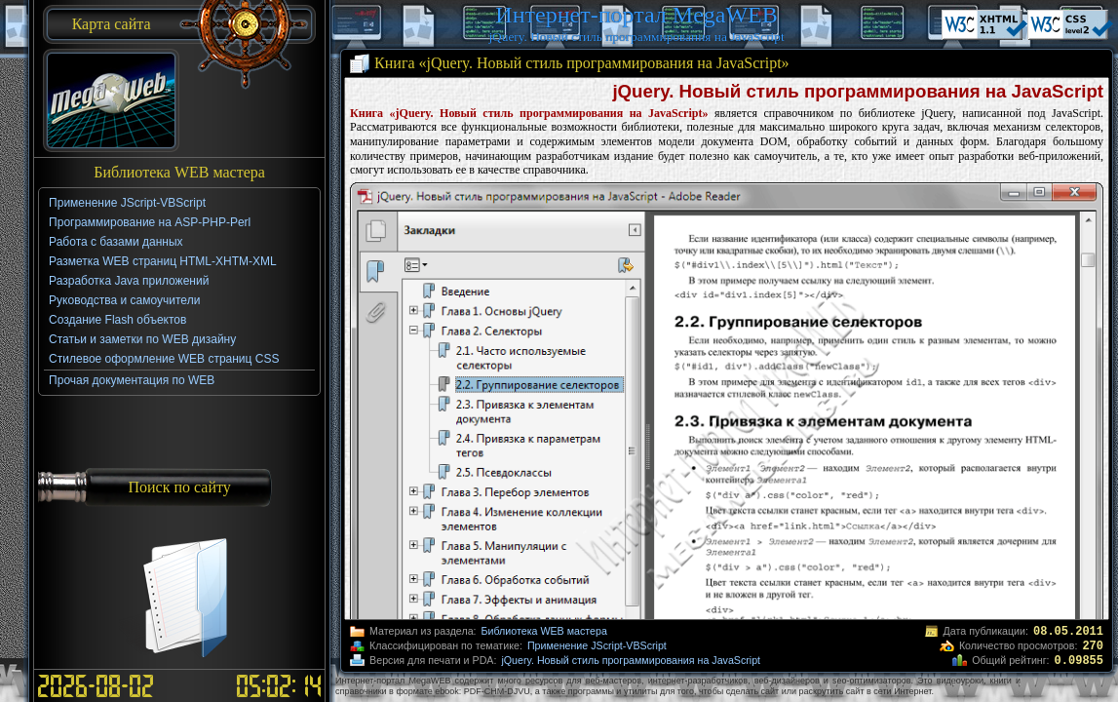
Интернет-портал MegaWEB (636, 14)
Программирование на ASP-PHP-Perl (150, 222)
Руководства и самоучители (124, 300)
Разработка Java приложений (129, 281)
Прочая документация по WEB (131, 380)
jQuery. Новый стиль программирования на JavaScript (630, 660)
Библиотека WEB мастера (544, 631)
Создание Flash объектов (117, 320)
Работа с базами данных (115, 242)
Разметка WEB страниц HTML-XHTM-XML (163, 261)
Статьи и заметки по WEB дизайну (142, 339)
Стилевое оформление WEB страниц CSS (164, 359)
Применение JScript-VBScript (597, 645)
